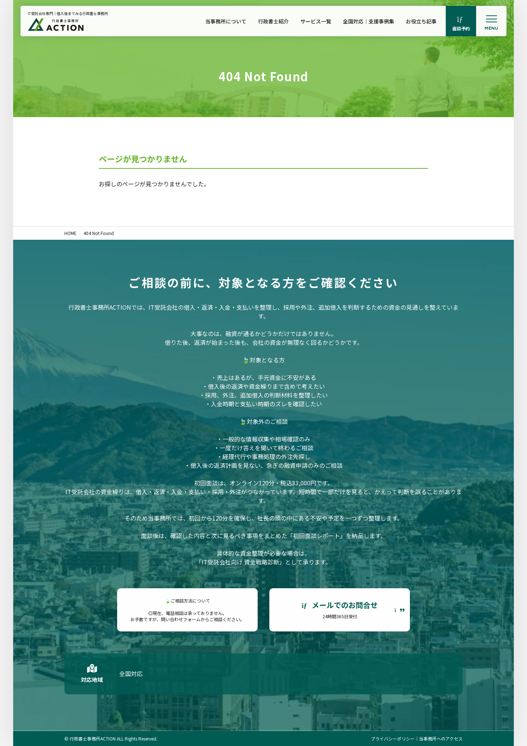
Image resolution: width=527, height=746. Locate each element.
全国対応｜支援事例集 (368, 21)
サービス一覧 (315, 21)
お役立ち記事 (421, 21)
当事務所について (225, 21)
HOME (70, 233)
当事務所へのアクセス (441, 738)
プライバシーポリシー (393, 738)
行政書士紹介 (273, 21)
